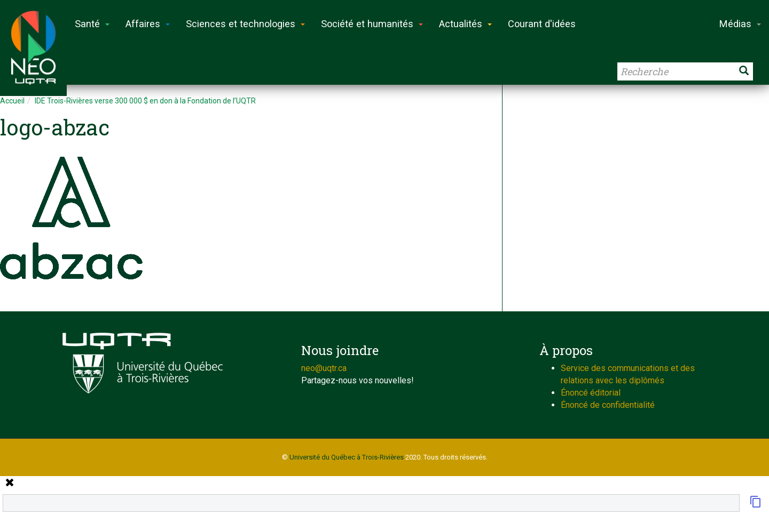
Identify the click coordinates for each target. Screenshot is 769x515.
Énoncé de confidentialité (608, 405)
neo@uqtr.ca (324, 368)
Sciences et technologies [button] (245, 23)
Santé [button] (92, 23)
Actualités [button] (465, 23)
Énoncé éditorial (591, 393)
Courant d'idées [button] (542, 23)
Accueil (12, 100)
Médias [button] (740, 23)
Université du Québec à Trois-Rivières (346, 457)
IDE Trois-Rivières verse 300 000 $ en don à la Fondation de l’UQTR (145, 100)
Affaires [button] (147, 23)
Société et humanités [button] (372, 23)
